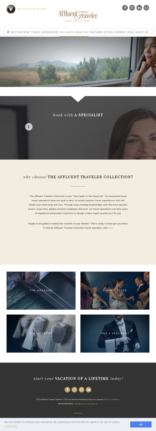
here (110, 228)
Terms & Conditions (112, 399)
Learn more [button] (11, 426)
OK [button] (141, 424)
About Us (141, 32)
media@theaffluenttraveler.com (86, 404)
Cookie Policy (78, 413)
